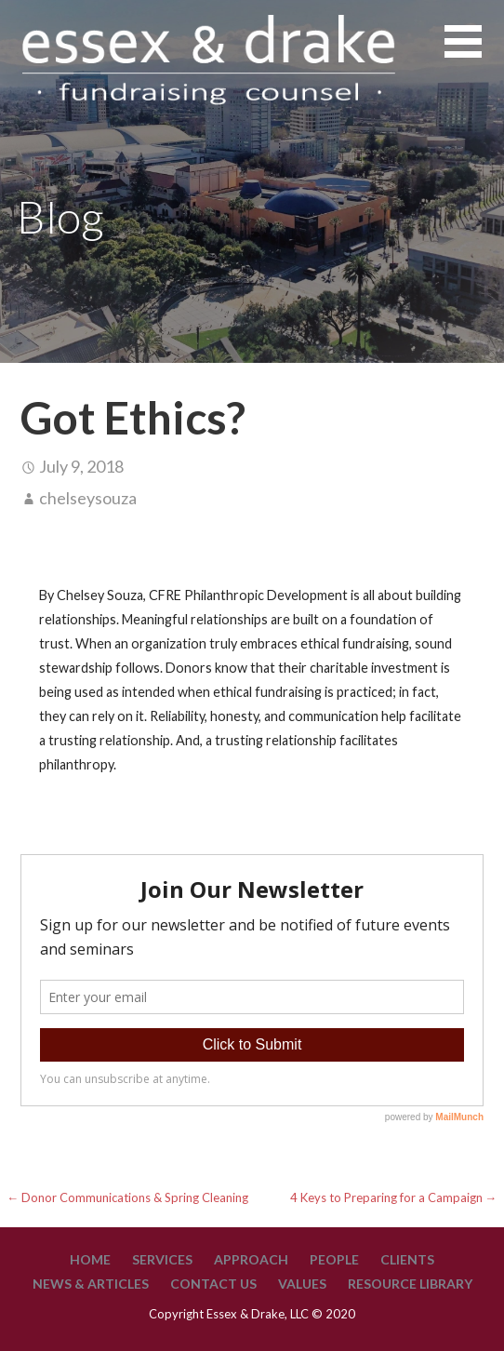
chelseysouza (88, 498)
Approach (251, 1259)
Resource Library (410, 1283)
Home (90, 1259)
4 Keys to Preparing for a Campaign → (393, 1197)
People (334, 1259)
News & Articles (91, 1283)
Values (302, 1283)
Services (162, 1259)
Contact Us (213, 1283)
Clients (407, 1259)
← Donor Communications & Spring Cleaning (128, 1197)
